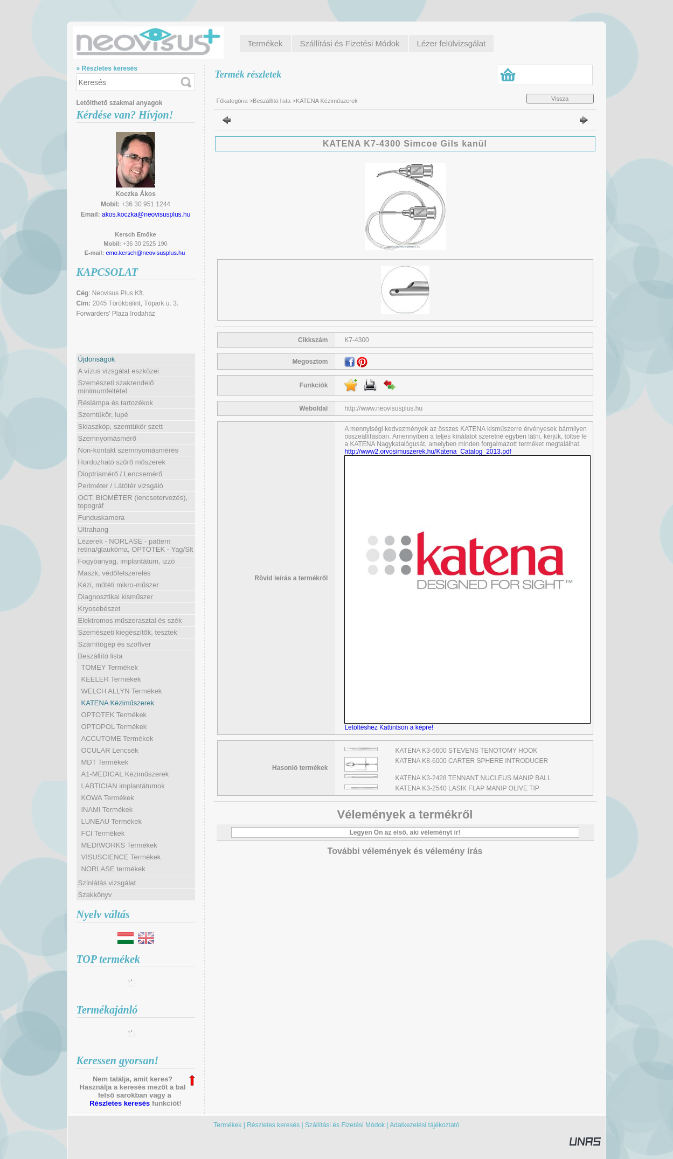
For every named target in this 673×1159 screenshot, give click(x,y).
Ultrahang (93, 529)
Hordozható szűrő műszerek (122, 462)
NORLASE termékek (113, 869)
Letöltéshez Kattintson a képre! (390, 727)
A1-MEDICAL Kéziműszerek (125, 774)
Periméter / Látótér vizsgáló (120, 486)
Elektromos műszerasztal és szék (130, 620)
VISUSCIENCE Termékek (121, 857)
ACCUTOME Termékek (117, 738)
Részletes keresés (119, 1103)
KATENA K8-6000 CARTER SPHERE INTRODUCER (472, 761)
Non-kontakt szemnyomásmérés (128, 450)
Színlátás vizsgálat (107, 883)
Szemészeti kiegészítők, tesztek (127, 632)
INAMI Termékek (107, 810)
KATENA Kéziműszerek (118, 703)
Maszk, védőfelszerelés (114, 573)
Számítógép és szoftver (114, 644)
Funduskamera (101, 517)
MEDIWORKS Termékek (119, 845)
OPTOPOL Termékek (114, 727)
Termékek (227, 1125)
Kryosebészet (99, 609)
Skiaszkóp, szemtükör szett (120, 426)
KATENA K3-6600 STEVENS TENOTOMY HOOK (467, 750)
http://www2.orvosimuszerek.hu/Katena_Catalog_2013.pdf (427, 451)
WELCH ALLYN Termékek (121, 691)
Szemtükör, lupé (103, 415)
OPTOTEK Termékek (114, 715)
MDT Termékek (105, 762)
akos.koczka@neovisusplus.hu (146, 214)
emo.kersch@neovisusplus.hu (145, 252)
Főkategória (232, 101)
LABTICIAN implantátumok (123, 786)
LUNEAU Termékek (111, 821)
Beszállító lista (271, 101)
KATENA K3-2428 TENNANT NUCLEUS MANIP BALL (473, 778)
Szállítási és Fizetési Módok (345, 1125)
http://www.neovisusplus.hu (383, 408)
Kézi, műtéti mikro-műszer (118, 585)
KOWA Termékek (107, 798)
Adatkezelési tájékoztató (424, 1125)
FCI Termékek (103, 833)
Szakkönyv (95, 895)
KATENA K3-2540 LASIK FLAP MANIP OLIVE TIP (467, 788)
